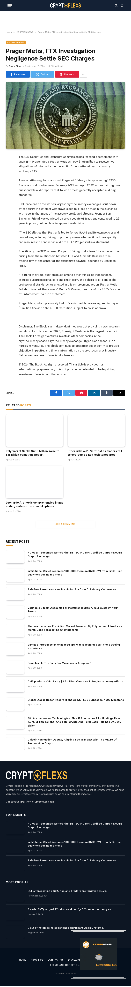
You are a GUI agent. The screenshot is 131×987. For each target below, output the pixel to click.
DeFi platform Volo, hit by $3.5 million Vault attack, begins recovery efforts (75, 681)
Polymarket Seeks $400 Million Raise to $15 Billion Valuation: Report (32, 453)
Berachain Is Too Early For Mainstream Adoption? (59, 663)
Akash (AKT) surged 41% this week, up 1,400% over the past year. (70, 909)
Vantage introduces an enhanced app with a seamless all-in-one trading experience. (74, 646)
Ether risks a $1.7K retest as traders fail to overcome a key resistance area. (95, 453)
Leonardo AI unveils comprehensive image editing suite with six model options (34, 504)
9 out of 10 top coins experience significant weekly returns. (66, 927)
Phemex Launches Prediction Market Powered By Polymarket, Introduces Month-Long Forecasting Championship (75, 628)
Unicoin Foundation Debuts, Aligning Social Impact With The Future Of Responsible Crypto (72, 741)
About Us (37, 960)
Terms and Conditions (65, 965)
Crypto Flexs (15, 66)
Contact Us (56, 960)
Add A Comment (65, 524)
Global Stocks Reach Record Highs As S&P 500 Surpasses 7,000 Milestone (76, 699)
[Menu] (10, 5)
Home (23, 960)
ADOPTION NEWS (15, 42)
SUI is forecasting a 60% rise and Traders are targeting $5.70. (67, 891)
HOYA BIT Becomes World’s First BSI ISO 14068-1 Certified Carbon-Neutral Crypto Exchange (75, 554)
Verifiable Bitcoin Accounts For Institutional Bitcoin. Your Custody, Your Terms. (73, 609)
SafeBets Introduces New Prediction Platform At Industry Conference (72, 589)
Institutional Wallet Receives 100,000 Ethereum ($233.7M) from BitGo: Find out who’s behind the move (75, 572)
